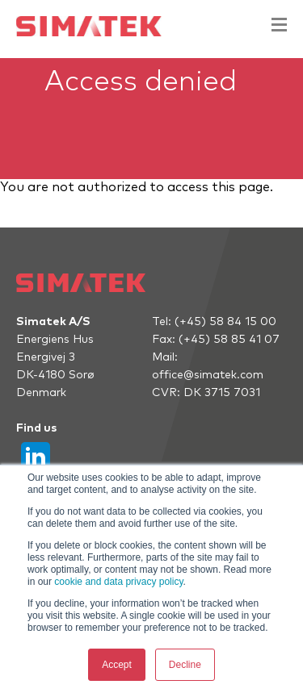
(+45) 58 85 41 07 (229, 339)
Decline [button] (185, 664)
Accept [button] (117, 664)
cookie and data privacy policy (118, 581)
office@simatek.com (207, 375)
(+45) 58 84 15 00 (225, 322)
